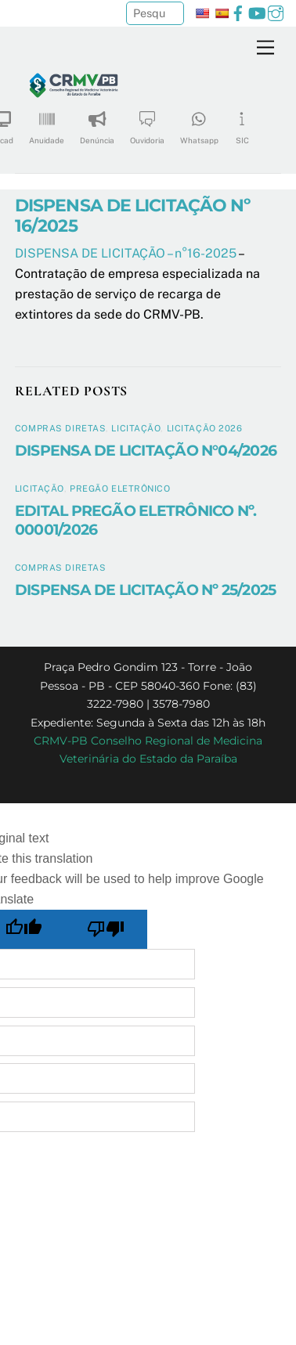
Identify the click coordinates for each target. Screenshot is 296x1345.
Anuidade (46, 122)
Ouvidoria (147, 122)
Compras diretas (60, 428)
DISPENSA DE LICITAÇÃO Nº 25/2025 (145, 589)
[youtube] (257, 11)
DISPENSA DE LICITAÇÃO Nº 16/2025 (133, 215)
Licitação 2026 (205, 428)
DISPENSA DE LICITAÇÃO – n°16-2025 (125, 253)
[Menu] (265, 48)
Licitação (136, 428)
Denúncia (97, 122)
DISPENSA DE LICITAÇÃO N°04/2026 (145, 450)
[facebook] (238, 11)
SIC (242, 122)
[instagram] (275, 11)
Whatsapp (199, 122)
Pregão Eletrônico (120, 488)
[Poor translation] (106, 929)
